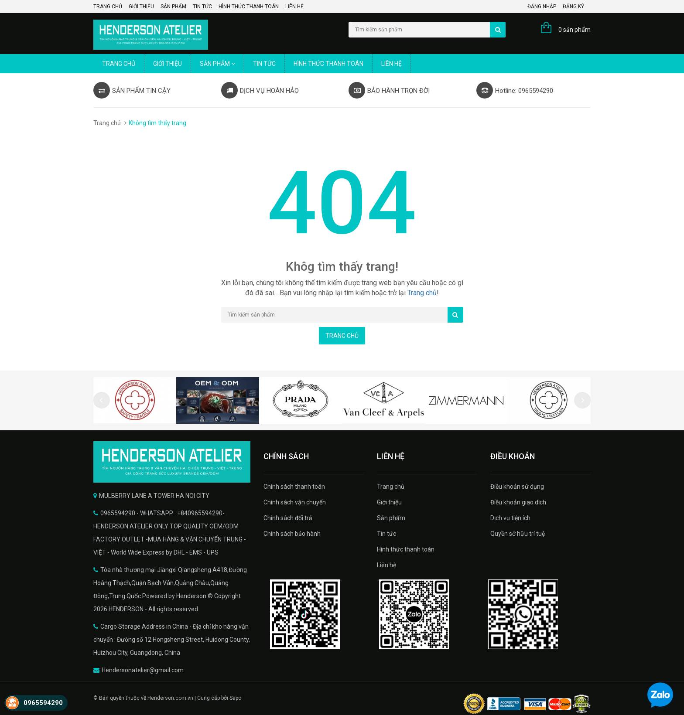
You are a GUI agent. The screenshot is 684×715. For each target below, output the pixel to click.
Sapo (235, 698)
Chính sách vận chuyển (294, 502)
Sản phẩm (173, 6)
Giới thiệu (141, 6)
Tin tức (202, 6)
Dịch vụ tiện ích (510, 517)
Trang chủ (107, 6)
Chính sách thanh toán (294, 486)
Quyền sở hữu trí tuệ (517, 533)
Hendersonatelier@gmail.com (143, 670)
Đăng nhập (541, 6)
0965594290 (43, 703)
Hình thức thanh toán (249, 6)
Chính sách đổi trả (287, 517)
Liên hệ (294, 6)
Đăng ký (573, 6)
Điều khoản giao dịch (518, 502)
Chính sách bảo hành (292, 533)
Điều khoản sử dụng (517, 486)
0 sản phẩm (574, 29)
